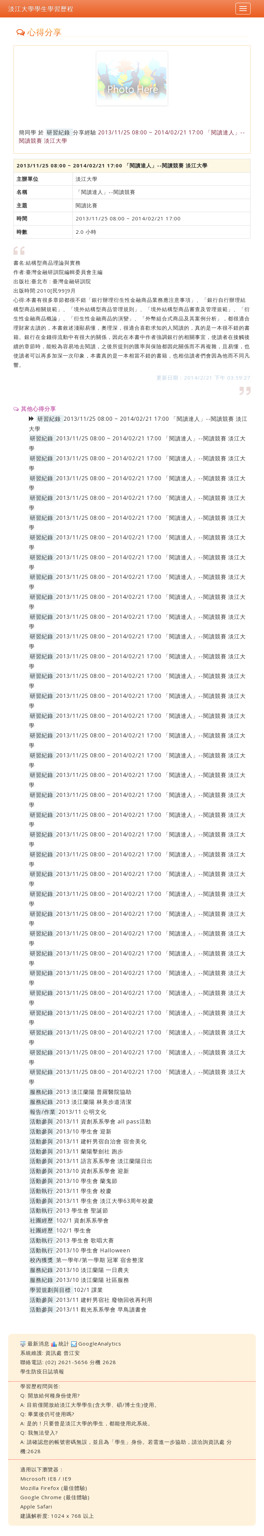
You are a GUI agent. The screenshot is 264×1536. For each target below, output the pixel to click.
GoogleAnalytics (99, 1343)
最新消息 (39, 1343)
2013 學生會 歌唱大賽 (85, 1240)
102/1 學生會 (73, 1230)
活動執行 (41, 1191)
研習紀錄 (58, 132)
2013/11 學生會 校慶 (84, 1191)
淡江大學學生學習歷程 (41, 8)
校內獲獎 (41, 1260)
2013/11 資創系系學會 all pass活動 (103, 1121)
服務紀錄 (41, 1092)
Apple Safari (36, 1506)
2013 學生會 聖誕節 (82, 1210)
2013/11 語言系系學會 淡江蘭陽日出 (104, 1161)
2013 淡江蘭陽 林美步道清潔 (94, 1102)
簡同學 (27, 132)
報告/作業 (43, 1112)
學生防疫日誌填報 (42, 1371)
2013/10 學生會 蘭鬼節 (87, 1181)
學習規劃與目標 (50, 1290)
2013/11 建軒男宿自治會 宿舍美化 (101, 1141)
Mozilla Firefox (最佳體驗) (53, 1487)
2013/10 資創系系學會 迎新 (92, 1171)
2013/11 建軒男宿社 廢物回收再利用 (104, 1300)
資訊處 (53, 1352)
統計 (63, 1343)
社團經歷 (41, 1220)
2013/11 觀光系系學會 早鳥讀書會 (101, 1309)
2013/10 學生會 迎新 (84, 1131)
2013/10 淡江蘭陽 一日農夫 (92, 1270)
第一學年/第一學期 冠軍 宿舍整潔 (100, 1260)
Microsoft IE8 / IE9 (46, 1478)
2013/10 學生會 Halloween (93, 1250)
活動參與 (41, 1121)
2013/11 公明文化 (82, 1112)
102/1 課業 (88, 1290)
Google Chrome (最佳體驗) (55, 1497)
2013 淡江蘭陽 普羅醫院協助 (94, 1092)
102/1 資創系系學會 (82, 1220)
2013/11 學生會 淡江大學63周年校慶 (105, 1201)
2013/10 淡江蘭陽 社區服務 (92, 1280)
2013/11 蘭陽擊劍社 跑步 (89, 1151)
